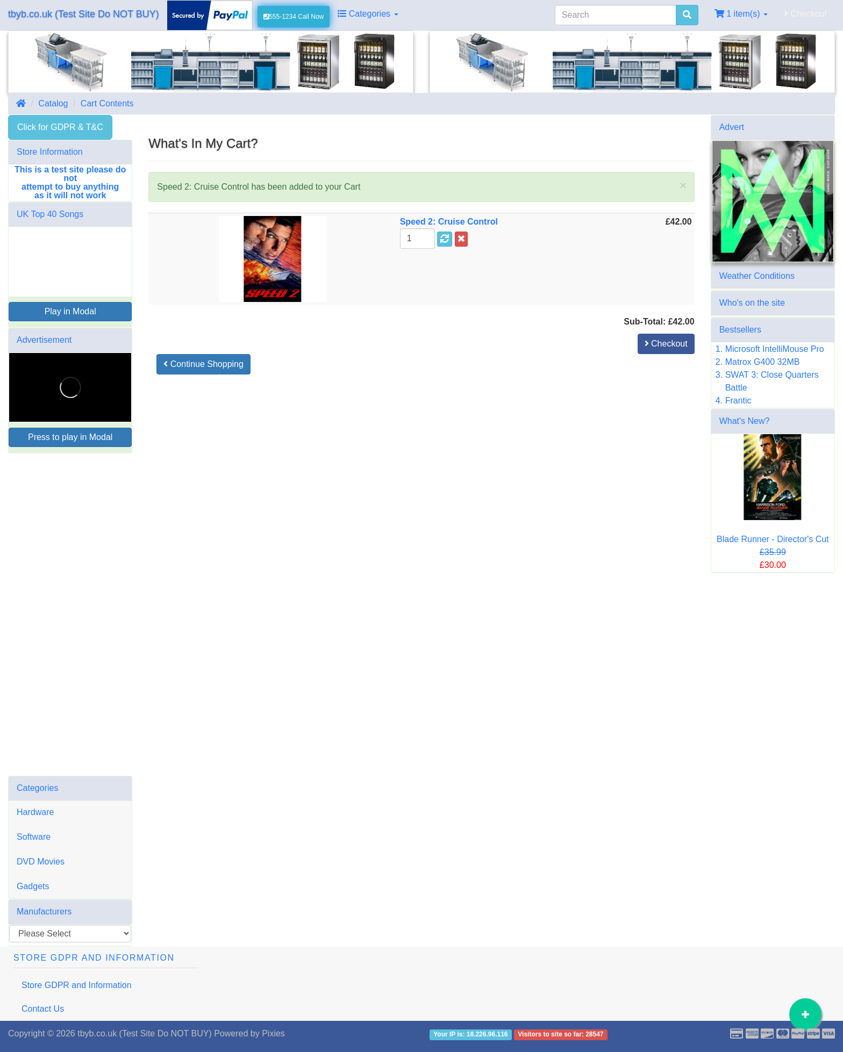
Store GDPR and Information (77, 985)
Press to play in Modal (70, 437)
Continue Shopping (203, 364)
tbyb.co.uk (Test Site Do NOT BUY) (83, 14)
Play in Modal (70, 311)
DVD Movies (41, 861)
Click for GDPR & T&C (60, 127)
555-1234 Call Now (293, 16)
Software (34, 836)
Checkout (805, 13)
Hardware (35, 812)
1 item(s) (741, 13)
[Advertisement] (70, 614)
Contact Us (43, 1008)
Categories (368, 13)
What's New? (744, 421)
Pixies (273, 1033)
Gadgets (33, 886)
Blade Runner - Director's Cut (772, 539)
